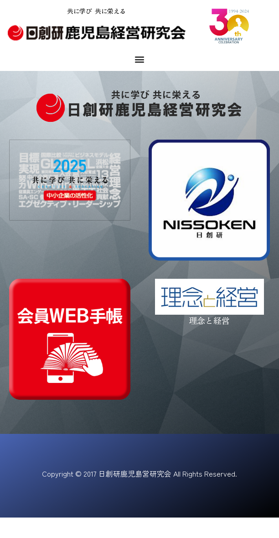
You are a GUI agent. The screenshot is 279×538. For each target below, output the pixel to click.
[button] (139, 58)
